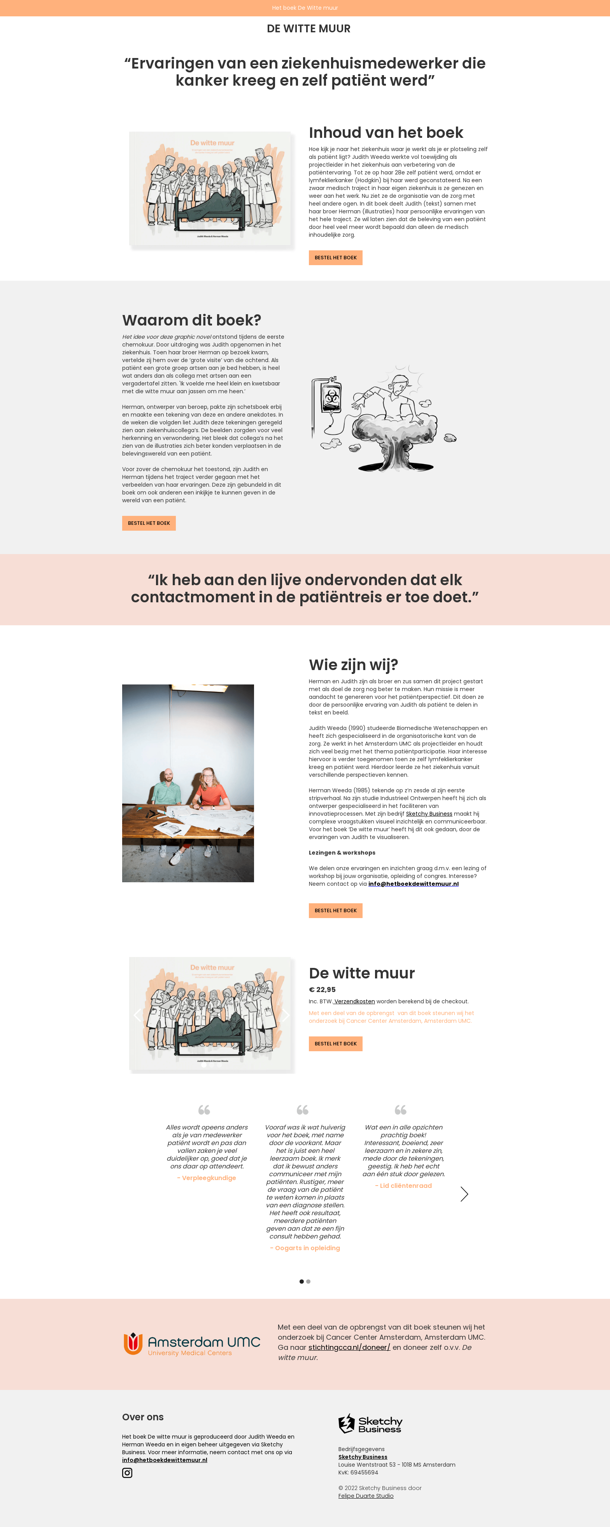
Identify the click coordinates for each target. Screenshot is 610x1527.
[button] (137, 1015)
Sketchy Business (429, 814)
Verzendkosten (354, 1001)
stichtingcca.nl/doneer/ (350, 1347)
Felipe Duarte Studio (366, 1496)
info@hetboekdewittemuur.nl (164, 1460)
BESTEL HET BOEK (336, 257)
